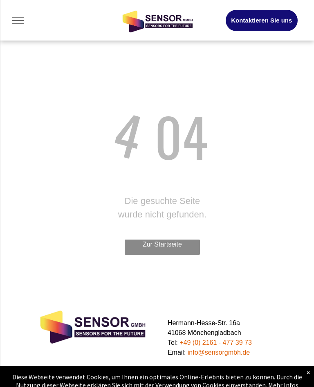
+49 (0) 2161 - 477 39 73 (215, 342)
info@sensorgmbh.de (219, 352)
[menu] (18, 20)
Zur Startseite (162, 244)
